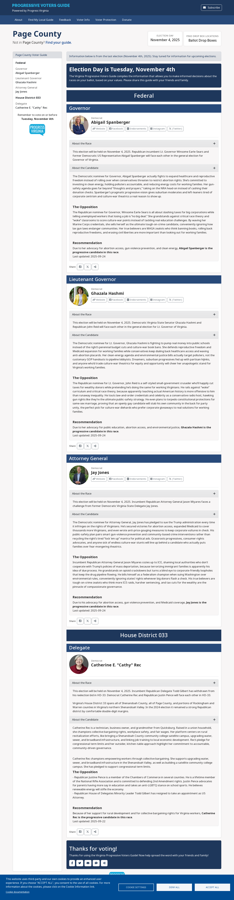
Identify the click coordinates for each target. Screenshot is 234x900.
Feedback (65, 20)
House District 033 (28, 98)
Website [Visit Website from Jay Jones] (99, 479)
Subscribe (211, 8)
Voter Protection (105, 20)
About (18, 20)
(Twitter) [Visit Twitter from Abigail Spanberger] (175, 128)
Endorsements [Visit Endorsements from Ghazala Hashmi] (136, 300)
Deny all (174, 887)
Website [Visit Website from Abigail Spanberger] (99, 128)
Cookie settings (136, 887)
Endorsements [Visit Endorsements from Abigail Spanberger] (136, 128)
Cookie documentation (17, 892)
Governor (79, 108)
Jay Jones (100, 473)
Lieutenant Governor (92, 279)
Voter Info (83, 20)
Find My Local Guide (40, 20)
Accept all (212, 887)
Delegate (79, 647)
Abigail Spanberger (110, 122)
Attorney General (88, 458)
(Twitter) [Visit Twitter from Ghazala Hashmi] (175, 300)
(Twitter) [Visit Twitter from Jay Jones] (175, 479)
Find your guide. (59, 42)
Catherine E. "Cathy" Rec (116, 665)
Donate (126, 20)
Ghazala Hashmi (107, 293)
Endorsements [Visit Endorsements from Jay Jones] (136, 479)
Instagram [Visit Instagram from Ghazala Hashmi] (157, 300)
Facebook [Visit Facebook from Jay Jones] (116, 479)
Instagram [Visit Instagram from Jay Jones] (157, 479)
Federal (20, 63)
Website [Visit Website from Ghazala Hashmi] (99, 300)
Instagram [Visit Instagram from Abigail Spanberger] (157, 128)
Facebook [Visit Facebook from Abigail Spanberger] (116, 128)
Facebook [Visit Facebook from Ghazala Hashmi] (116, 300)
